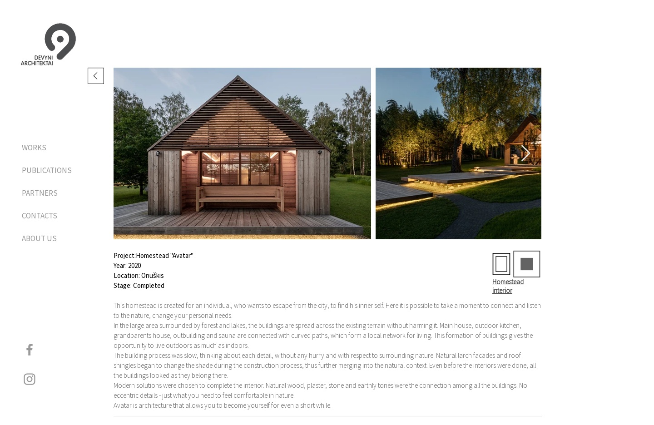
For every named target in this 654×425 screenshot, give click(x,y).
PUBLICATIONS (45, 170)
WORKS (34, 148)
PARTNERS (40, 193)
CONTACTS (39, 216)
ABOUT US (39, 238)
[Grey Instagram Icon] (29, 379)
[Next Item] (525, 154)
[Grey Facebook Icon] (29, 349)
